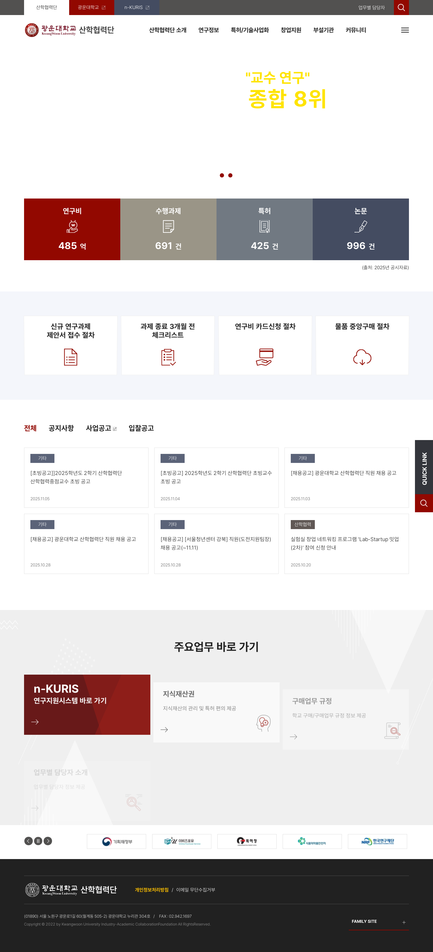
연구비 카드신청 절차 (265, 345)
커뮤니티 (356, 30)
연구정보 (208, 30)
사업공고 (101, 428)
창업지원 (291, 30)
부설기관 (323, 30)
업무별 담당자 (371, 8)
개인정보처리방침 (152, 890)
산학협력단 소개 (167, 30)
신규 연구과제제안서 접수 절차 (70, 345)
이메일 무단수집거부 (195, 890)
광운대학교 (92, 7)
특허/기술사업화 (250, 30)
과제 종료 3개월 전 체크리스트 (167, 345)
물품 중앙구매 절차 (362, 345)
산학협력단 (46, 7)
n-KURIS (136, 7)
